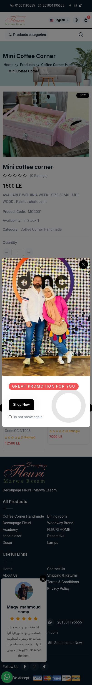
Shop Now (21, 404)
